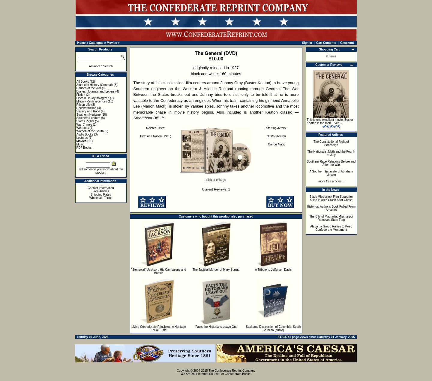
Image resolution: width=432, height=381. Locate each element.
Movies (112, 42)
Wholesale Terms (100, 198)
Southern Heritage (88, 114)
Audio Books (84, 134)
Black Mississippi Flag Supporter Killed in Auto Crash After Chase (331, 198)
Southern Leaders (88, 118)
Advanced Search (101, 66)
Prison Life (83, 104)
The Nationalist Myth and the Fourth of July (331, 153)
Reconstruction (86, 108)
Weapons (82, 128)
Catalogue (96, 42)
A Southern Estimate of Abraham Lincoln (331, 173)
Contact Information (101, 188)
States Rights (85, 121)
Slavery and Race (88, 111)
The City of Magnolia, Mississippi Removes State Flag (331, 218)
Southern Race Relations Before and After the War (331, 163)
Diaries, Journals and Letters (95, 91)
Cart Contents (326, 42)
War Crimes (84, 124)
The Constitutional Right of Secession (331, 143)
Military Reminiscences (91, 101)
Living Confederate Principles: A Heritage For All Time (158, 328)
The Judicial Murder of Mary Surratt (216, 269)
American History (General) (94, 85)
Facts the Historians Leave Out (215, 326)
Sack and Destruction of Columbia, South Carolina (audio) (273, 328)
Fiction (80, 94)
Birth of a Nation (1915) (155, 136)
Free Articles (100, 191)
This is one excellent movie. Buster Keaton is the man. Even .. (330, 121)
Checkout (347, 42)
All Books (82, 81)
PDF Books (84, 147)
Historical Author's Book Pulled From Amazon (331, 208)
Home (81, 42)
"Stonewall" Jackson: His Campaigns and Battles (158, 271)
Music (80, 144)
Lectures (82, 137)
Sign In (307, 42)
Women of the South (90, 131)
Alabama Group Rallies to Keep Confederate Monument (331, 228)
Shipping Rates (101, 194)
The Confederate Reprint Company (231, 370)
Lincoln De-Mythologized (93, 98)
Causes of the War (88, 88)
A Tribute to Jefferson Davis (273, 269)
